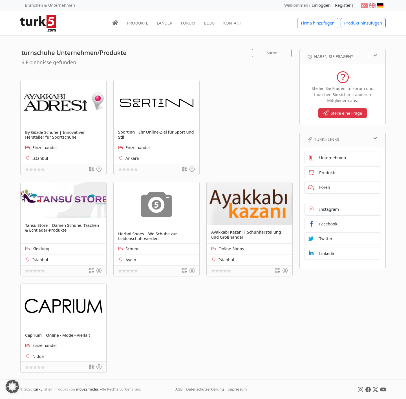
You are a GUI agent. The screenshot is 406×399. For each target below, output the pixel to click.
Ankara (132, 158)
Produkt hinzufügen (363, 23)
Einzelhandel (44, 147)
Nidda (38, 356)
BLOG (209, 23)
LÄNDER (164, 23)
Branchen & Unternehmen (50, 5)
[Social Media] (360, 389)
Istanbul (40, 259)
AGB (179, 389)
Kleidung (40, 248)
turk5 (38, 389)
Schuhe (132, 248)
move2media (87, 389)
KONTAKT (232, 23)
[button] (12, 386)
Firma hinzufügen (317, 23)
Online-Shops (231, 248)
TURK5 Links (342, 139)
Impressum (237, 389)
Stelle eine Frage (342, 113)
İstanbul (40, 158)
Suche (272, 52)
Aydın (130, 259)
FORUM (188, 23)
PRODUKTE (137, 23)
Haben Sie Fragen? (342, 56)
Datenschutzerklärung (205, 389)
